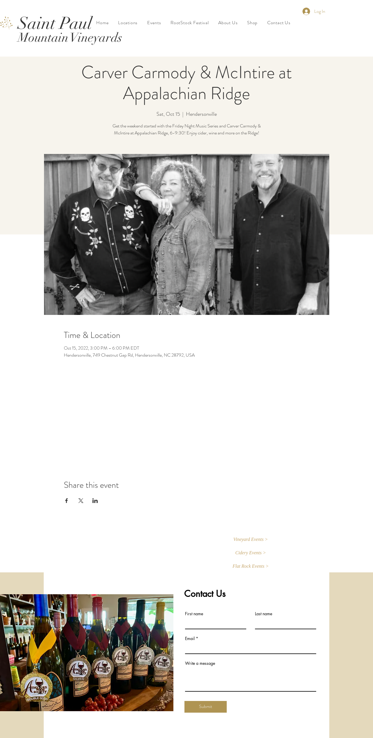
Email (190, 639)
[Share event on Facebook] (66, 500)
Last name (263, 614)
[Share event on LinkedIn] (95, 500)
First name (194, 614)
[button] (250, 540)
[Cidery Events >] (250, 553)
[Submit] (205, 707)
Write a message (200, 663)
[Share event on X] (81, 500)
